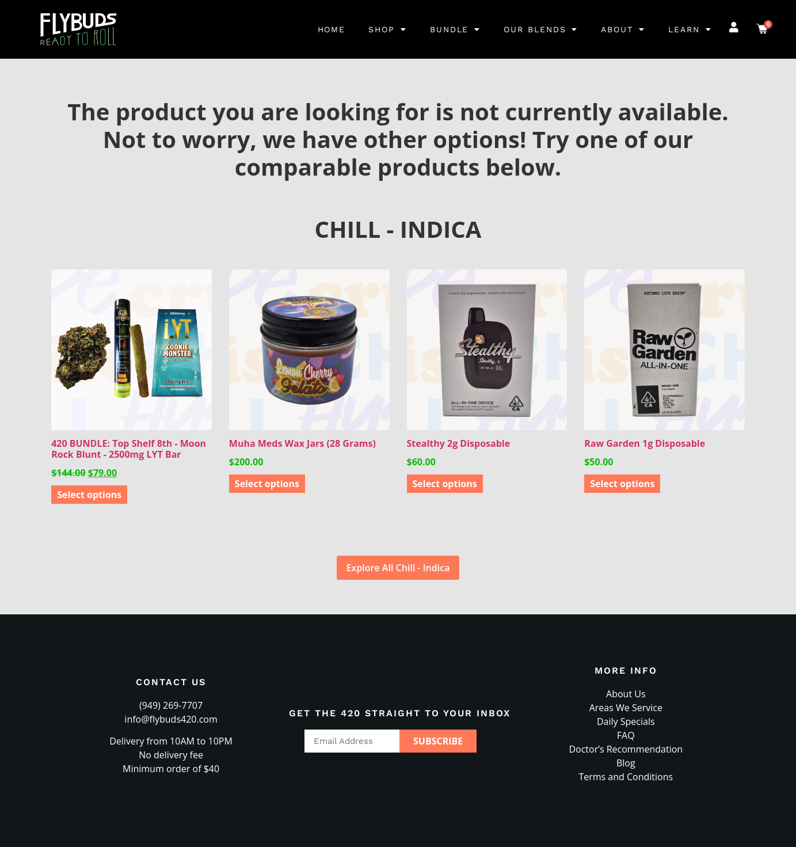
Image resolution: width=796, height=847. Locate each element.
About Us (626, 694)
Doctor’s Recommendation (626, 749)
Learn (690, 29)
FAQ (626, 735)
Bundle (455, 29)
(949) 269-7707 (171, 705)
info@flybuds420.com (170, 719)
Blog (625, 763)
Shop (387, 29)
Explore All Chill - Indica (398, 567)
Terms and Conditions (625, 776)
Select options (89, 494)
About (623, 29)
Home (332, 29)
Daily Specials (626, 721)
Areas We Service (625, 707)
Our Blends (541, 29)
